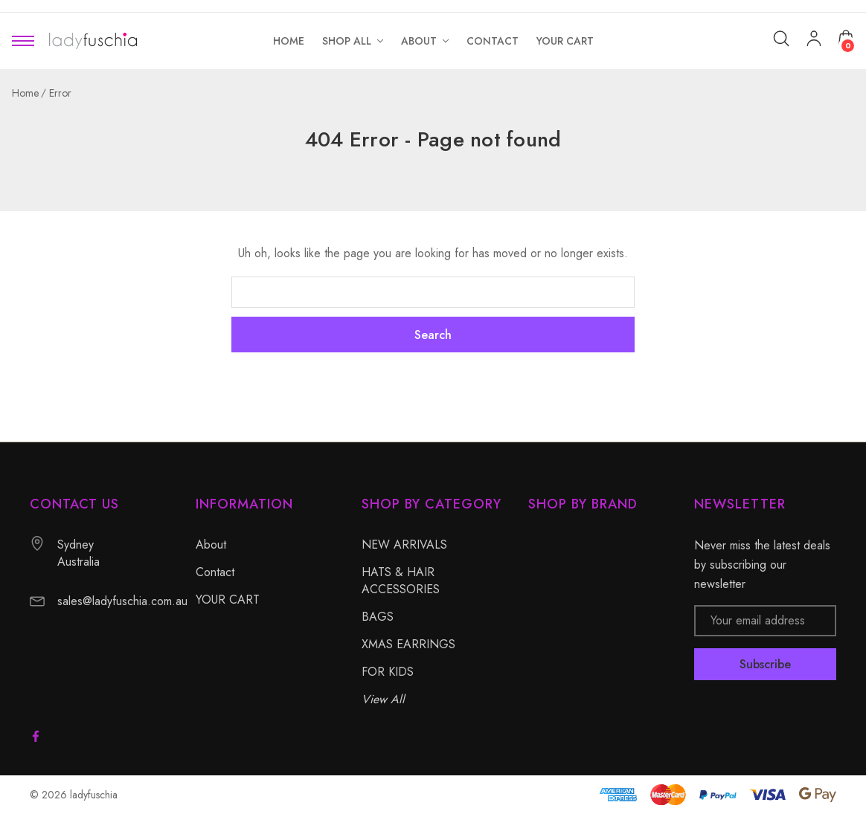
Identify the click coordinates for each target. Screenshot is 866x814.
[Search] (781, 38)
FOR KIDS (388, 671)
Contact (215, 572)
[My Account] (814, 41)
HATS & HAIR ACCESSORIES (401, 580)
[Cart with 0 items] (846, 38)
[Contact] (492, 41)
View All (383, 699)
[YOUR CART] (565, 41)
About (211, 544)
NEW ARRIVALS (404, 544)
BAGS (378, 616)
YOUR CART (228, 599)
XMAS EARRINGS (408, 644)
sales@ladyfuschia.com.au (122, 601)
